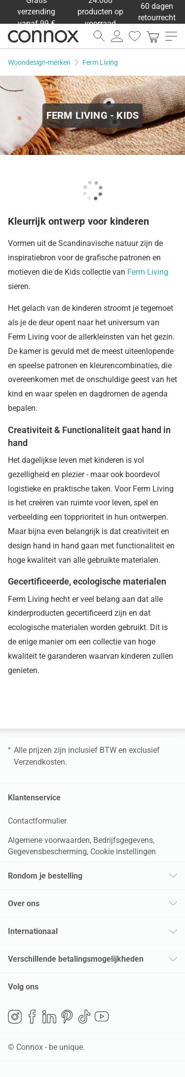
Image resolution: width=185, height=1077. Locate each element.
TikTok (84, 1017)
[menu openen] (171, 36)
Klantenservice (34, 797)
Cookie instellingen (123, 851)
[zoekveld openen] (99, 36)
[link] (153, 36)
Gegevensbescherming (47, 851)
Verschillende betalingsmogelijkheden (76, 959)
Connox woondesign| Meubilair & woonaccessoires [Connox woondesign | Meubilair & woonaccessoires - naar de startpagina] (43, 36)
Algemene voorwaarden (49, 840)
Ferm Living (147, 272)
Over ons (23, 903)
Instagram (15, 1017)
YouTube (102, 1017)
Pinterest (67, 1017)
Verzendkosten (39, 762)
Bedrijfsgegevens (123, 840)
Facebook (32, 1017)
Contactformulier (37, 821)
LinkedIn (49, 1017)
